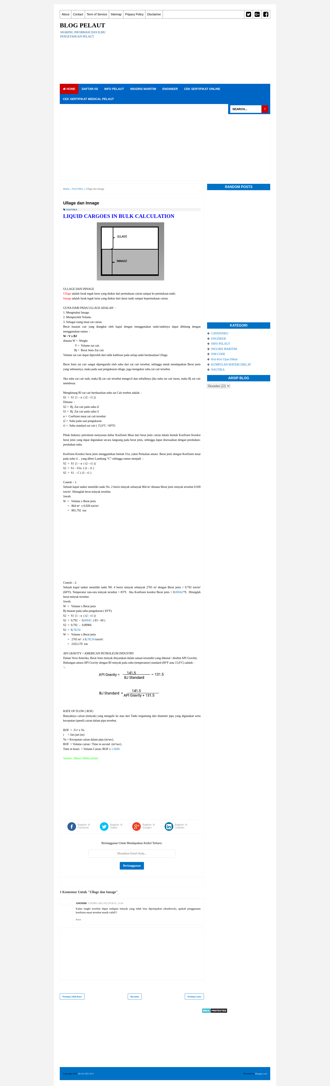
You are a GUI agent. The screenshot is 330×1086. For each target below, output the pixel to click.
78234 (76, 629)
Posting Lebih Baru (72, 996)
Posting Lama (194, 996)
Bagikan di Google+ (148, 826)
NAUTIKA (71, 209)
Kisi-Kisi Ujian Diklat (224, 359)
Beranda (134, 996)
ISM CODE (218, 354)
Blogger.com (261, 1073)
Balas (78, 919)
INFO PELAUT (114, 89)
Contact (78, 14)
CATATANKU (220, 333)
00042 (179, 592)
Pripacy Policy (134, 14)
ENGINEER (170, 89)
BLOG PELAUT (82, 25)
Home (69, 89)
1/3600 (115, 749)
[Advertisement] (193, 51)
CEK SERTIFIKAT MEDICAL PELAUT (88, 99)
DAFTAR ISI (90, 89)
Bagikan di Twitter (116, 826)
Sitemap (116, 14)
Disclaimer (154, 14)
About (65, 14)
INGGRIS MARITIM (143, 89)
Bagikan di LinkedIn (181, 826)
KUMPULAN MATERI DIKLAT (231, 364)
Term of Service (97, 14)
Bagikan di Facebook (84, 826)
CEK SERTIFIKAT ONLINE (202, 89)
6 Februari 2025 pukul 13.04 (105, 903)
